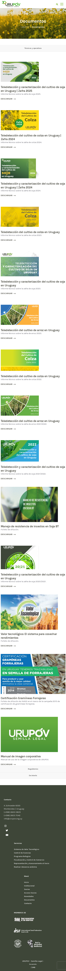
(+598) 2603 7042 (12, 815)
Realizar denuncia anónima (25, 867)
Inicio (26, 882)
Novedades (29, 896)
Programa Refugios (22, 856)
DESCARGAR (6, 99)
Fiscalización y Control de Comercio (29, 860)
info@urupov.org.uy (13, 818)
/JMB (33, 967)
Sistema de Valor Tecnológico (26, 849)
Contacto (28, 903)
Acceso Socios (30, 893)
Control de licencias (22, 853)
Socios (27, 889)
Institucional (29, 886)
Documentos (29, 900)
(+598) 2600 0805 (12, 812)
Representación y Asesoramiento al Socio (31, 863)
